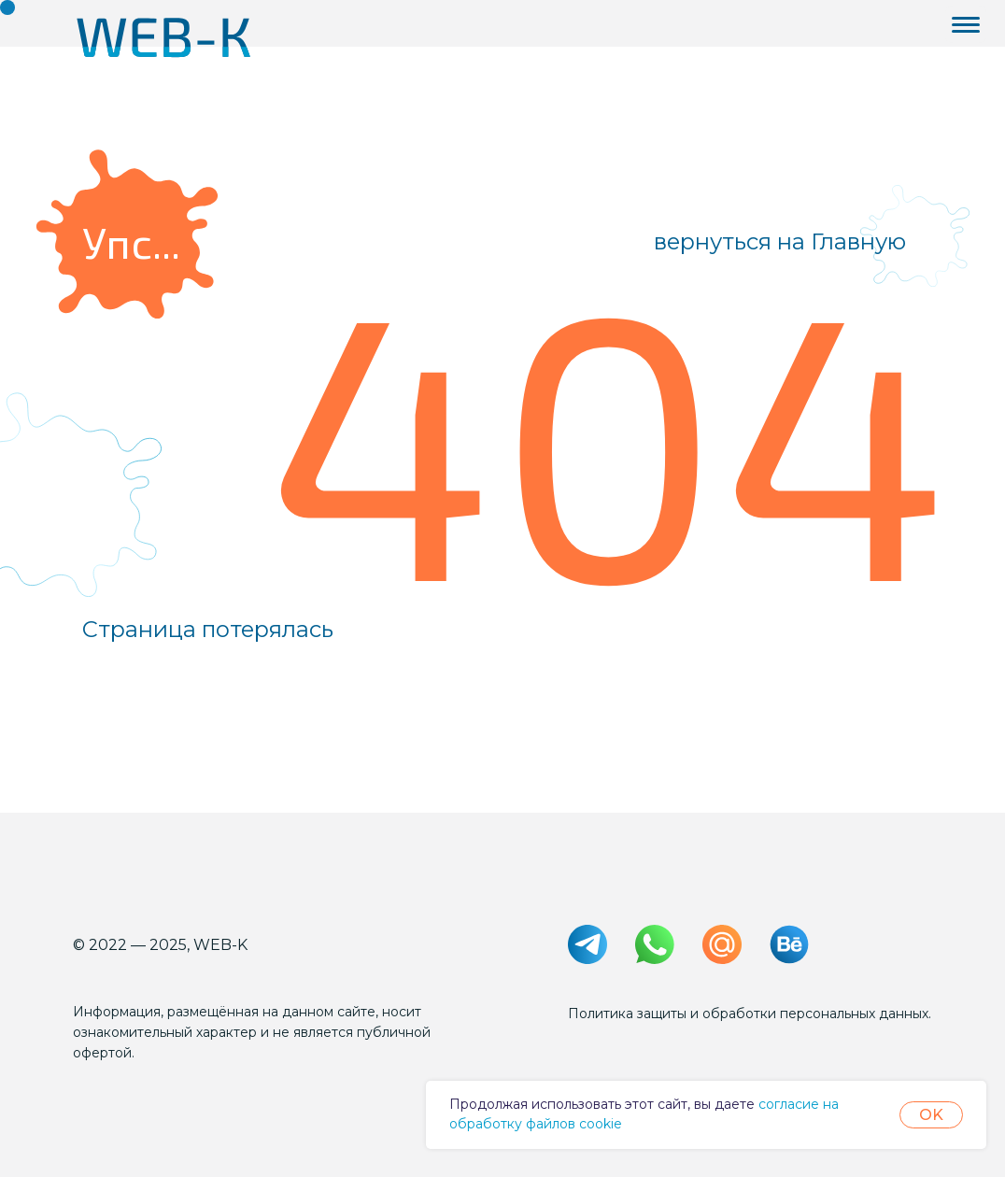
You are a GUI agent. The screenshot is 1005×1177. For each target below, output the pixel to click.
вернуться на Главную (780, 241)
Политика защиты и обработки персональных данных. (749, 1013)
